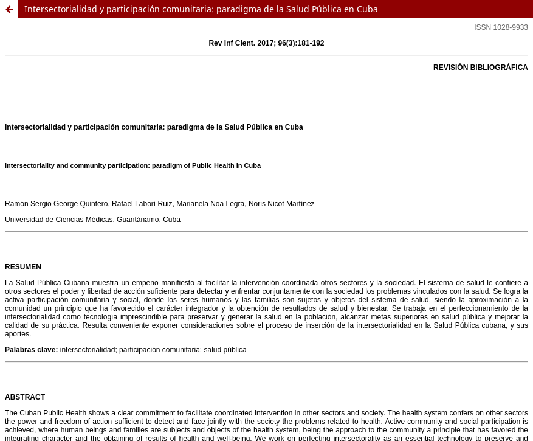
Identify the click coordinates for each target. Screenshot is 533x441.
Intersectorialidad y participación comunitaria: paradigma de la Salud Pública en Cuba (201, 9)
